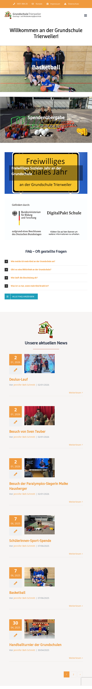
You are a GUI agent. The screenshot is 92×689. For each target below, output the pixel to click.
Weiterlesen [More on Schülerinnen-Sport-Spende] (75, 553)
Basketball (17, 593)
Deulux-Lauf (18, 379)
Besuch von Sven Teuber (27, 432)
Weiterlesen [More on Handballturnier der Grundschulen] (75, 657)
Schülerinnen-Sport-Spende (30, 541)
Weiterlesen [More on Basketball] (75, 605)
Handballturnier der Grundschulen (35, 645)
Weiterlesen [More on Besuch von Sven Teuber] (75, 444)
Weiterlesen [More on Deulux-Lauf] (75, 392)
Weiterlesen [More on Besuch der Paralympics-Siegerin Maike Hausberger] (75, 501)
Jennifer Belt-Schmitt (24, 384)
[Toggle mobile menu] (85, 15)
